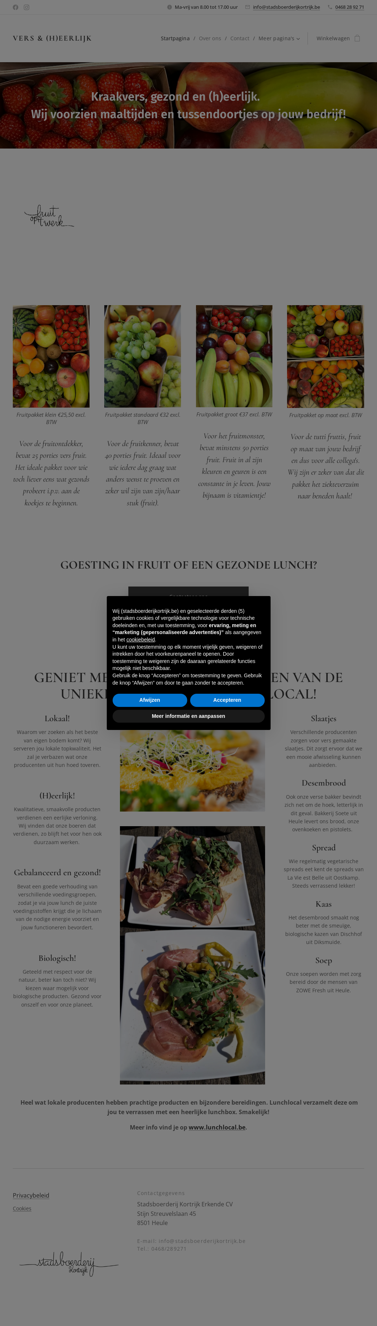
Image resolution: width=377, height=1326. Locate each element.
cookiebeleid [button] (141, 640)
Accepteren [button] (227, 700)
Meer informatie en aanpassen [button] (188, 716)
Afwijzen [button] (149, 700)
